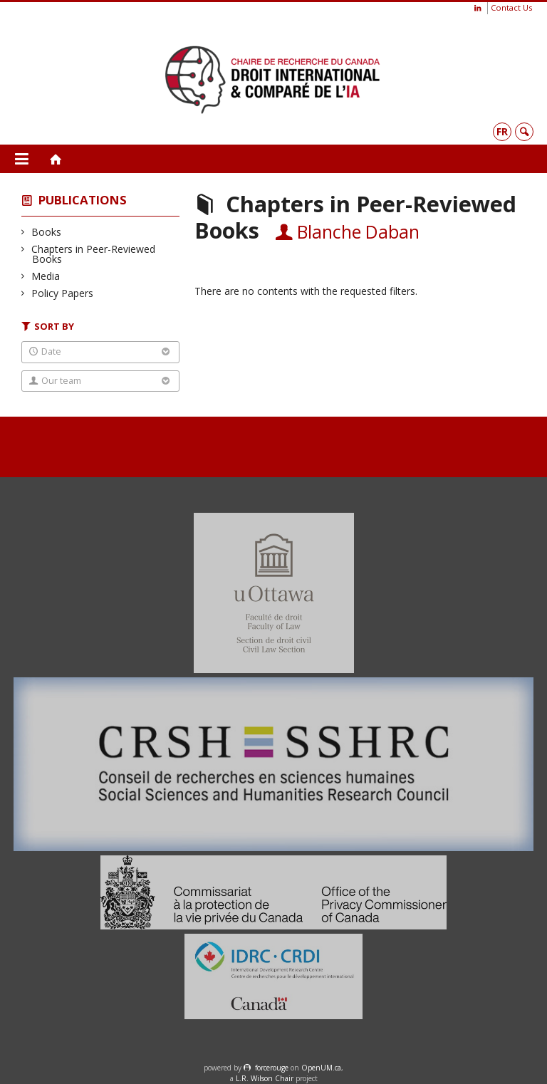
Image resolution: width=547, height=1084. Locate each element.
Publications (82, 200)
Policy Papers (62, 293)
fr (502, 131)
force (271, 1068)
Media (46, 276)
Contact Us (511, 7)
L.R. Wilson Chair (264, 1078)
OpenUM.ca (321, 1068)
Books (46, 232)
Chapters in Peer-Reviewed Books (93, 254)
